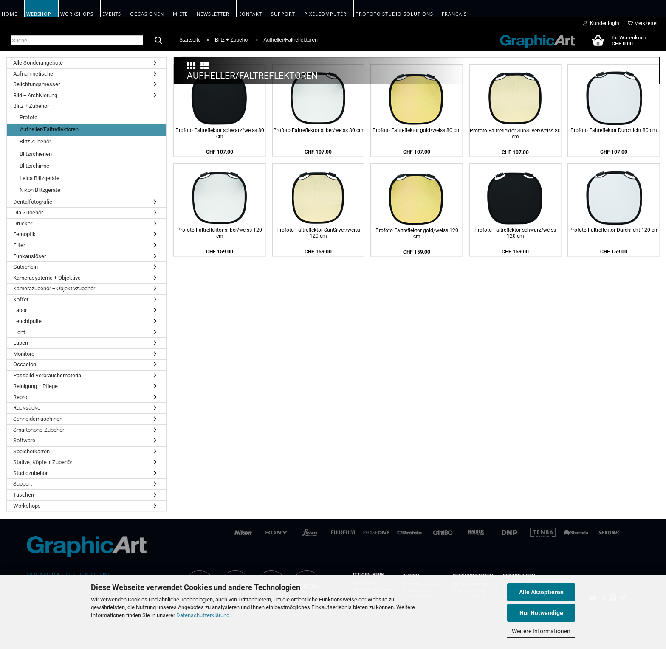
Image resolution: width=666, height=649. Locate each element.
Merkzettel (643, 23)
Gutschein (25, 267)
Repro (20, 397)
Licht (19, 332)
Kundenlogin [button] (601, 23)
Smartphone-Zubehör (38, 430)
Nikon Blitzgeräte (40, 190)
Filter (19, 245)
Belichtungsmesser (36, 84)
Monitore (23, 354)
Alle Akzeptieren (541, 592)
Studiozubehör (30, 473)
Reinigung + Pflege (35, 386)
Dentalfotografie (32, 202)
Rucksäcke (26, 408)
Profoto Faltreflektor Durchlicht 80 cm (613, 316)
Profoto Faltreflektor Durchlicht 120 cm (614, 416)
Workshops (27, 506)
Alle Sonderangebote (38, 62)
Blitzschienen (36, 154)
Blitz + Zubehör (31, 106)
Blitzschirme (34, 166)
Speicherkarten (31, 451)
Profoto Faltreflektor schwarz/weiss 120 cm (515, 418)
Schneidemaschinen (37, 419)
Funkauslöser (29, 256)
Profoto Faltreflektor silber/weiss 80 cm (318, 316)
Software (24, 440)
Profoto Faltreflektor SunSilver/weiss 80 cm (515, 319)
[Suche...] (158, 41)
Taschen (23, 495)
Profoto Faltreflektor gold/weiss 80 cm (417, 316)
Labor (20, 310)
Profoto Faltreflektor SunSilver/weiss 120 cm (318, 418)
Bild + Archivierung (35, 95)
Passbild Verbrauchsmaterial (47, 375)
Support (22, 483)
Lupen (20, 343)
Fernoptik (24, 234)
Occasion (24, 364)
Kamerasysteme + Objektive (47, 278)
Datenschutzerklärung (202, 615)
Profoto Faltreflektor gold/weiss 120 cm (416, 419)
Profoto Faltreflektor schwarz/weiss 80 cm (219, 319)
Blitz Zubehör (35, 141)
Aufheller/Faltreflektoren (49, 129)
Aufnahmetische (33, 73)
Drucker (22, 223)
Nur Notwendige (541, 613)
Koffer (20, 299)
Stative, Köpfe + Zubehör (42, 462)
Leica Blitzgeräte (39, 178)
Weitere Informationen (541, 631)
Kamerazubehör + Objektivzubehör (54, 288)
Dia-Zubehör (28, 212)
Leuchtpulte (27, 321)
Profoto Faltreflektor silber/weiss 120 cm (219, 418)
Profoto (28, 117)
